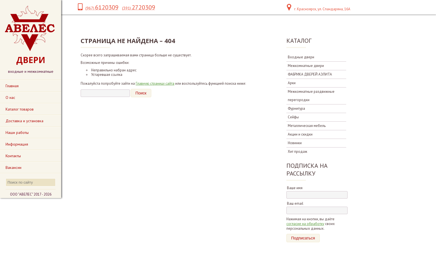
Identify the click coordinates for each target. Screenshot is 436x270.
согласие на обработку (305, 223)
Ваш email (295, 203)
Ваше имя (295, 188)
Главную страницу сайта (155, 83)
